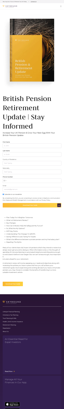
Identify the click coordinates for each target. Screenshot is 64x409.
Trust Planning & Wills (9, 318)
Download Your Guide (13, 284)
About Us (6, 331)
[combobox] (5, 182)
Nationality (6, 169)
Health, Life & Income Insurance (13, 321)
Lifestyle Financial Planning (11, 312)
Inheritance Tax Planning (10, 315)
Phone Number (8, 178)
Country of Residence (9, 160)
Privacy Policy (45, 201)
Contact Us (33, 1)
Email (4, 187)
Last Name (6, 152)
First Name (6, 143)
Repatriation (6, 328)
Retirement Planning (9, 325)
